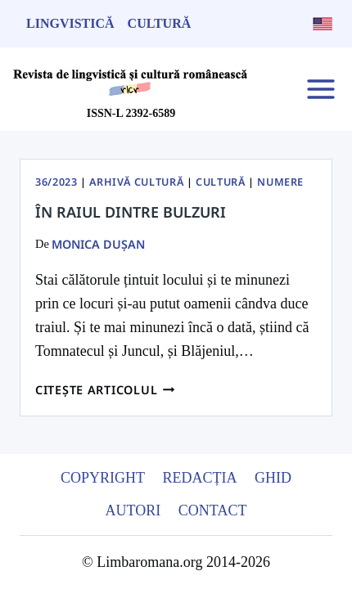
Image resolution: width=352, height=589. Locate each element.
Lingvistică (70, 23)
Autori (133, 510)
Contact (212, 510)
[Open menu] (320, 89)
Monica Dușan (98, 244)
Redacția (200, 478)
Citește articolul (105, 390)
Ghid (273, 478)
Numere (280, 182)
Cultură (160, 23)
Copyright (103, 478)
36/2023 (56, 182)
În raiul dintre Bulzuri (130, 212)
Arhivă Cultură (136, 182)
